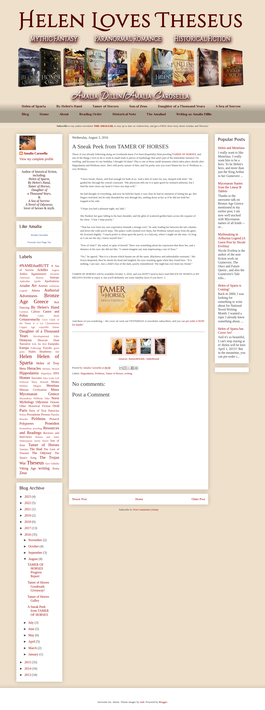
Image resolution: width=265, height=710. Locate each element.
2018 (28, 521)
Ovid (56, 406)
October (34, 546)
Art (34, 285)
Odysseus (42, 402)
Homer (24, 378)
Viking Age (27, 468)
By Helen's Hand (69, 106)
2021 (28, 509)
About (64, 114)
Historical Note (124, 114)
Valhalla (55, 463)
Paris (23, 410)
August (33, 559)
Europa (24, 348)
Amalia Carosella (35, 153)
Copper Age (27, 327)
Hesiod (55, 368)
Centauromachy (29, 319)
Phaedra (55, 414)
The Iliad (36, 449)
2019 (28, 515)
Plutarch (54, 419)
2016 (28, 534)
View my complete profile (36, 159)
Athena (35, 290)
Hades (32, 351)
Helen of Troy (47, 363)
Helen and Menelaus (231, 148)
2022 (28, 503)
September (35, 552)
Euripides (53, 343)
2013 (28, 675)
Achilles (42, 270)
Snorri (45, 440)
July (31, 622)
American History (31, 277)
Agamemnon (38, 273)
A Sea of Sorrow (228, 106)
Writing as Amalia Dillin (194, 114)
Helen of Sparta (34, 106)
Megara (37, 385)
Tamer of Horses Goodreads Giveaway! (38, 586)
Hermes (47, 368)
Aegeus (55, 270)
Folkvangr (36, 348)
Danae (55, 327)
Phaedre (23, 419)
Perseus (45, 414)
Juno (45, 378)
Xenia (55, 468)
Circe (45, 319)
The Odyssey (41, 453)
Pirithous (99, 373)
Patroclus (53, 410)
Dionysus (25, 340)
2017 (28, 528)
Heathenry (46, 351)
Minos (55, 389)
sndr (142, 702)
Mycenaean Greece (39, 394)
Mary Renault (40, 382)
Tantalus (23, 449)
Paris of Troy (37, 410)
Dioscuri (43, 340)
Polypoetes (26, 423)
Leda (51, 378)
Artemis (43, 285)
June (31, 629)
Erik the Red (39, 344)
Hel (57, 351)
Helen (25, 356)
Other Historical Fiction (34, 406)
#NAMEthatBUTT (34, 265)
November (35, 540)
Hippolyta (46, 373)
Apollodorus (52, 281)
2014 (28, 668)
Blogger (163, 702)
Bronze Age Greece (39, 298)
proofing (37, 428)
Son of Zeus (138, 106)
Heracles (34, 368)
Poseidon (52, 423)
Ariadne (24, 285)
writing (128, 373)
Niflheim (38, 398)
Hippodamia (87, 373)
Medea (55, 381)
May (31, 635)
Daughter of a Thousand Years (181, 106)
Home (44, 114)
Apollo (37, 281)
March (33, 648)
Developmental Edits (46, 336)
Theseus (35, 463)
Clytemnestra (52, 323)
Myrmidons (25, 398)
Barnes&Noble (137, 358)
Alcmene (54, 274)
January (33, 654)
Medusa (23, 385)
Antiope (54, 277)
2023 (28, 496)
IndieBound (152, 358)
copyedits (44, 327)
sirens (37, 440)
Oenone (54, 402)
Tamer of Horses (106, 106)
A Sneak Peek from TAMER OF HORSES (38, 610)
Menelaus (53, 385)
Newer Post (79, 499)
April (32, 641)
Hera (22, 368)
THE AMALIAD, (104, 125)
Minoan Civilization (33, 389)
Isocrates (37, 378)
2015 (28, 662)
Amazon (122, 358)
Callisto (35, 311)
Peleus (22, 414)
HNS (56, 373)
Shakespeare (25, 440)
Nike (47, 398)
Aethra (23, 273)
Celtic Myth (48, 315)
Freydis (47, 348)
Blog (25, 114)
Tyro (47, 463)
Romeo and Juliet (47, 437)
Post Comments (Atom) (145, 509)
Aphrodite (24, 281)
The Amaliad (156, 114)
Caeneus (23, 311)
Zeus (23, 473)
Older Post (198, 499)
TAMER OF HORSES (184, 154)
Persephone (33, 414)
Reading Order (90, 114)
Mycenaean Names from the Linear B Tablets (230, 187)
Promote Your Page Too (39, 242)
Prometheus (25, 428)
